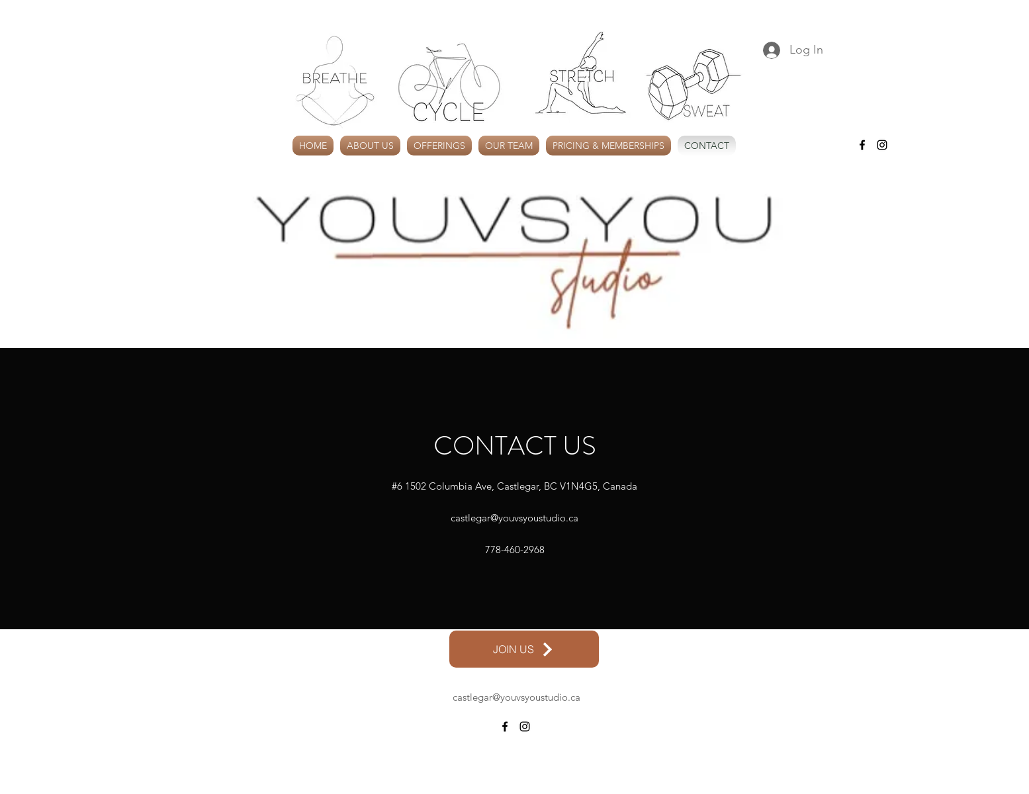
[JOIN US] (524, 649)
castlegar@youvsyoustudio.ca (514, 517)
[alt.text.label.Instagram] (882, 145)
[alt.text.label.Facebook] (862, 145)
